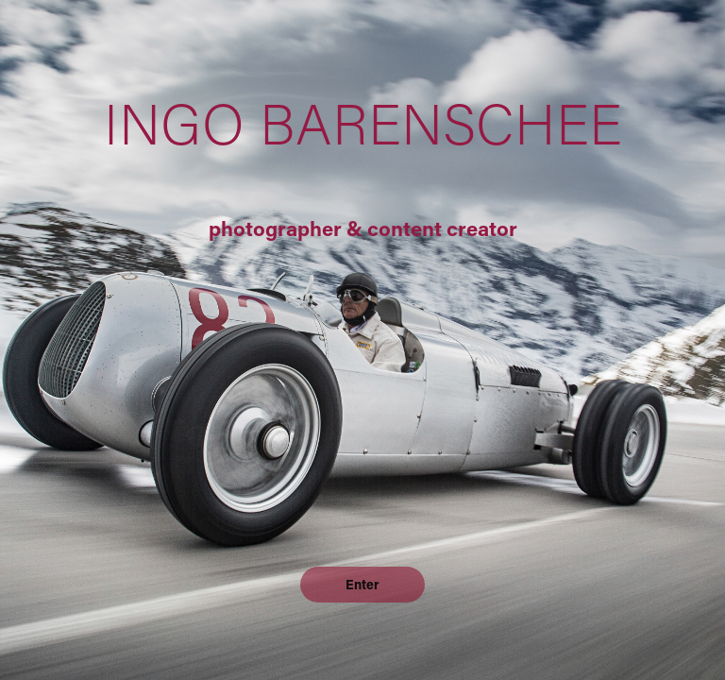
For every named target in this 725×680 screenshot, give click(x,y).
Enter (362, 584)
